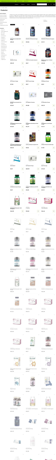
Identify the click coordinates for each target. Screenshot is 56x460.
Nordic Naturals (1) (4, 47)
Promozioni (33, 4)
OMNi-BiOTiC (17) (3, 50)
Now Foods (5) (3, 49)
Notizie (28, 4)
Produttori (22, 4)
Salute (3, 7)
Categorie (16, 4)
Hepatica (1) (3, 40)
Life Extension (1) (3, 44)
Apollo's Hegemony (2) (4, 31)
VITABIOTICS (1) (3, 59)
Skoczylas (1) (3, 56)
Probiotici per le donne (3, 22)
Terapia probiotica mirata (4, 25)
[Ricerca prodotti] (42, 4)
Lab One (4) (3, 43)
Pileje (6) (2, 52)
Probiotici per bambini (3, 16)
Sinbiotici (1, 23)
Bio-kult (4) (2, 34)
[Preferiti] (23, 24)
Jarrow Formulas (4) (4, 41)
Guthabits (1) (3, 37)
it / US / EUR (53, 1)
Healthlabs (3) (3, 38)
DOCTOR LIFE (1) (3, 35)
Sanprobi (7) (3, 53)
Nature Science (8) (4, 46)
